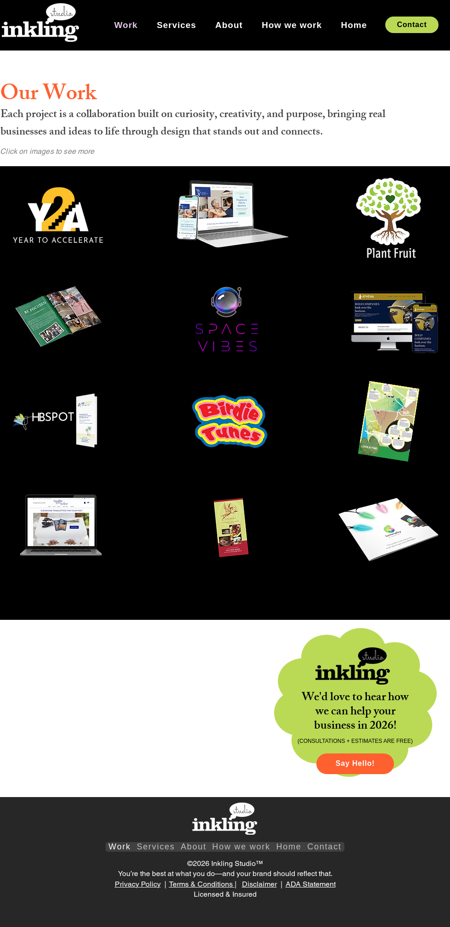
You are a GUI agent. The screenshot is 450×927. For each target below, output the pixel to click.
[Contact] (412, 25)
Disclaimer (259, 884)
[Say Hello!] (355, 763)
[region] (59, 218)
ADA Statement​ (311, 884)
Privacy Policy (138, 884)
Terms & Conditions (202, 884)
